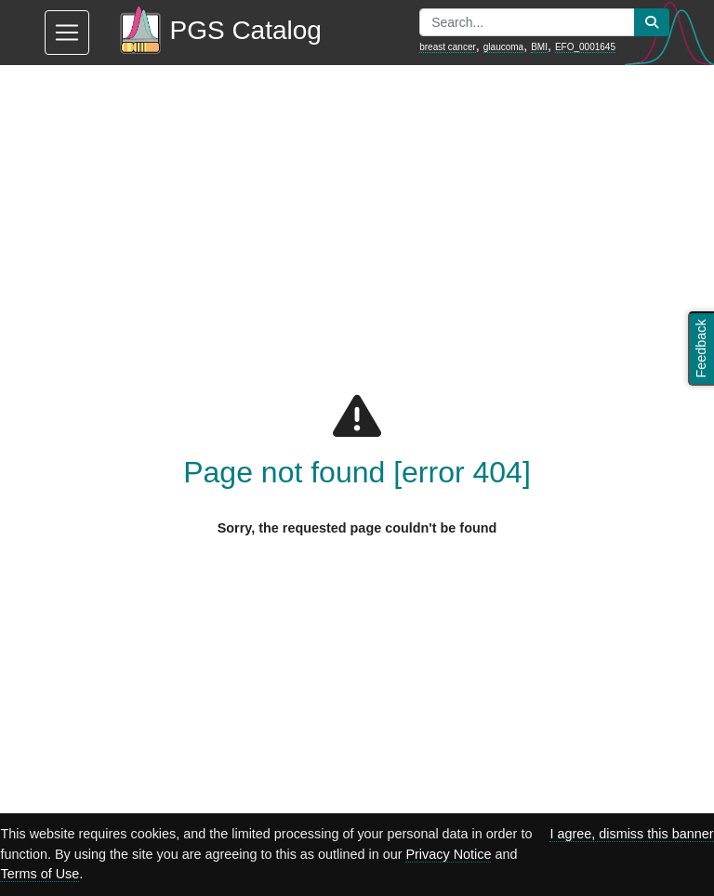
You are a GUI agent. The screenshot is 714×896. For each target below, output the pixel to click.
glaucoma (503, 47)
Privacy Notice (448, 854)
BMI (539, 47)
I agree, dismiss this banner (631, 833)
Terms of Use (39, 873)
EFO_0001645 (585, 47)
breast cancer (447, 47)
